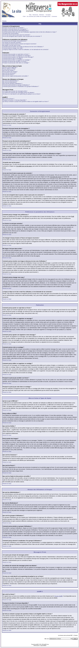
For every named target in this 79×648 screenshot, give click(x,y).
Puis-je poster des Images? (10, 71)
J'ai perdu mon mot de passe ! (11, 33)
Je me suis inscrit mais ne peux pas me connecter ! (16, 35)
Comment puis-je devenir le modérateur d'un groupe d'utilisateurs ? (21, 86)
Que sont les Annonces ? (9, 73)
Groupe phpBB (58, 596)
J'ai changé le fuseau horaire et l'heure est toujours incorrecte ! (19, 44)
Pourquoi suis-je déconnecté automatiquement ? (16, 30)
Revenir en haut (7, 125)
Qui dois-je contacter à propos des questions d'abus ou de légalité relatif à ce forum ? (26, 101)
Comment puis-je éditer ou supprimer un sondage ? (16, 60)
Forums (4, 21)
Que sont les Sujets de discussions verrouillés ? (15, 76)
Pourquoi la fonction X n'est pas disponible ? (15, 100)
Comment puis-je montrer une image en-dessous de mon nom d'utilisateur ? (23, 46)
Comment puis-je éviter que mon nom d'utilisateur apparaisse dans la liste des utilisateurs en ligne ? (30, 32)
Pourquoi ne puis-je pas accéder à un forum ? (15, 61)
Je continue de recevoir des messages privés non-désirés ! (18, 92)
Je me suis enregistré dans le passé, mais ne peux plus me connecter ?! (22, 36)
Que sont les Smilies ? (9, 70)
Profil (24, 16)
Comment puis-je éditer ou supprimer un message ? (17, 55)
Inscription (48, 14)
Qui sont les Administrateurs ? (11, 80)
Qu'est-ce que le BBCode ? (10, 67)
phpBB (37, 644)
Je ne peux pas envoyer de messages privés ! (15, 91)
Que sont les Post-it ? (8, 74)
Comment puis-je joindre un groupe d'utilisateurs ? (16, 85)
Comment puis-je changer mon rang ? (13, 48)
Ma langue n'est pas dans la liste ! (12, 45)
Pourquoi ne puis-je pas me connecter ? (13, 27)
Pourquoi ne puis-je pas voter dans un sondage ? (16, 63)
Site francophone (37, 645)
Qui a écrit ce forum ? (8, 98)
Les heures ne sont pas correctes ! (12, 42)
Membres (41, 14)
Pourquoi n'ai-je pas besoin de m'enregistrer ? (15, 29)
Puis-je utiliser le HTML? (9, 69)
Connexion (54, 16)
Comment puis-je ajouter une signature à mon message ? (18, 57)
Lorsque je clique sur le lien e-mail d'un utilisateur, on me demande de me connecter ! (26, 49)
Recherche (35, 14)
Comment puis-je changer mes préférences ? (15, 41)
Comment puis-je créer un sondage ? (13, 58)
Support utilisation (43, 645)
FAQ (30, 14)
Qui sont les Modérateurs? (10, 82)
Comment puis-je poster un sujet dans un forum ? (16, 54)
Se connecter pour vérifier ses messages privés (38, 16)
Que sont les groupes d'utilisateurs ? (12, 83)
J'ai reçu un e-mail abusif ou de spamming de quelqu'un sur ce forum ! (22, 94)
